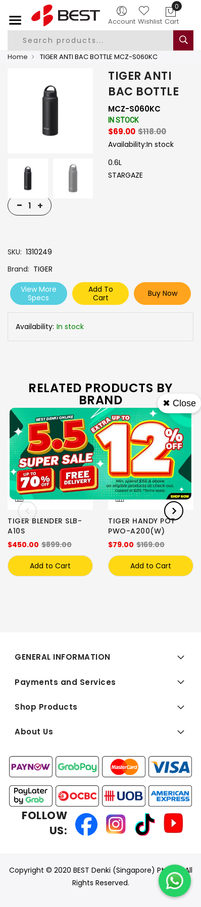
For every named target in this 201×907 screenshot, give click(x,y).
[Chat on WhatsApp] (175, 881)
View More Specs (39, 293)
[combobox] (98, 40)
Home (18, 57)
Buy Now (162, 293)
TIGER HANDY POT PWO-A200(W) (142, 526)
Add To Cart (100, 293)
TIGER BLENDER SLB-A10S (45, 526)
